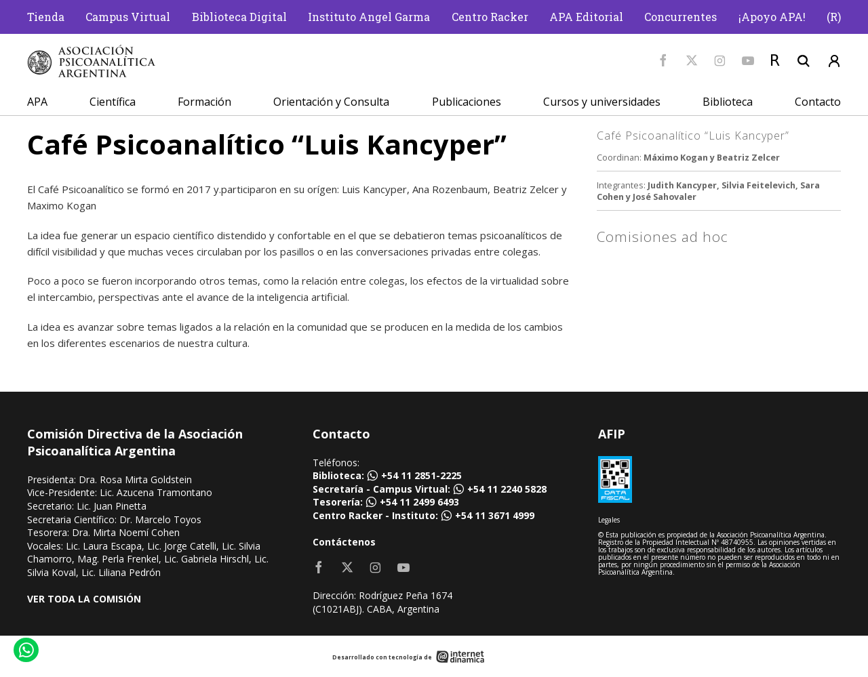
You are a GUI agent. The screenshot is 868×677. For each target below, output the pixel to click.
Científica (113, 101)
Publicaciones (466, 101)
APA (37, 101)
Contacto (818, 101)
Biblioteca (728, 101)
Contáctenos (344, 541)
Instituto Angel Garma (369, 16)
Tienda (45, 16)
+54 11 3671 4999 (494, 515)
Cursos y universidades (601, 101)
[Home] (91, 61)
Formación (204, 101)
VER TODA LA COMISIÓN (84, 598)
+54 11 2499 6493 (419, 501)
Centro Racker (490, 16)
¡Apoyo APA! (772, 16)
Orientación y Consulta (331, 101)
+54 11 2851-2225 (421, 475)
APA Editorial (586, 16)
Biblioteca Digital (239, 16)
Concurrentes (680, 16)
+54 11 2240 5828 (507, 489)
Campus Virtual (127, 16)
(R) (834, 16)
